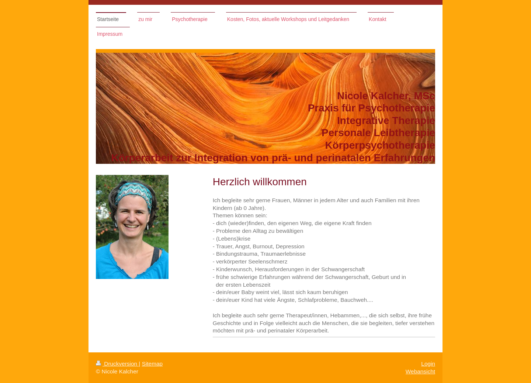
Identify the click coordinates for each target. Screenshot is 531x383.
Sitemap (152, 363)
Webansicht (420, 371)
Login (428, 363)
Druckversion (117, 363)
